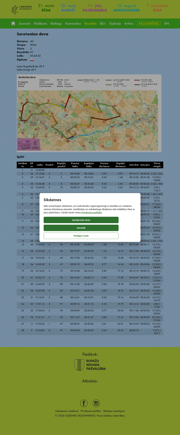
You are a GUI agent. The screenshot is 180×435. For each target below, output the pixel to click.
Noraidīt (82, 228)
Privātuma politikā (91, 220)
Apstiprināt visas (56, 228)
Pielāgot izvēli (107, 228)
